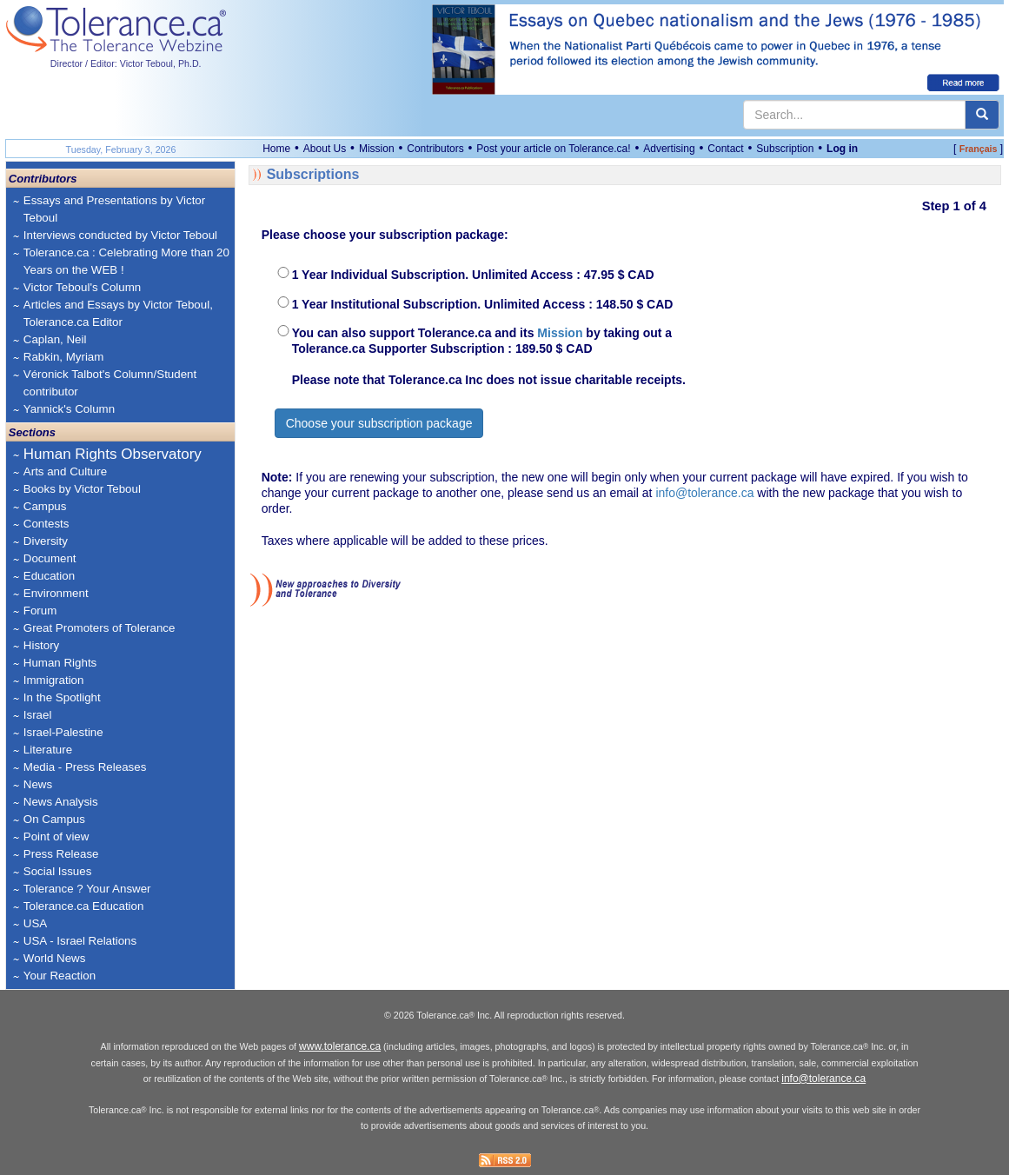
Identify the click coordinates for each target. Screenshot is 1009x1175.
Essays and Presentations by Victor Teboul (114, 209)
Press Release (61, 853)
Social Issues (57, 871)
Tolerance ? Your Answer (87, 888)
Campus (45, 506)
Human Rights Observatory (112, 454)
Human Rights (59, 662)
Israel (37, 714)
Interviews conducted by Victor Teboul (120, 235)
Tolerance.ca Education (83, 906)
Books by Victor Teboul (82, 488)
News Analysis (60, 801)
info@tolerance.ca (704, 493)
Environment (56, 593)
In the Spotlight (62, 697)
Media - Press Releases (84, 766)
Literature (47, 749)
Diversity (45, 541)
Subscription (784, 149)
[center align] (982, 114)
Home (276, 149)
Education (49, 575)
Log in (842, 149)
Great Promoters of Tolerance (99, 627)
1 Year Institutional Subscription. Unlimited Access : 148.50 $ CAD (483, 304)
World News (54, 958)
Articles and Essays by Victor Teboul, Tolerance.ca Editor (118, 313)
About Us (324, 149)
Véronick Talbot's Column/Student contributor (109, 383)
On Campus (54, 819)
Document (49, 558)
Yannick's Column (69, 408)
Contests (46, 523)
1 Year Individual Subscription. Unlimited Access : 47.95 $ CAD (473, 275)
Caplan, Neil (55, 339)
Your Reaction (59, 975)
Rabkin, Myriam (63, 356)
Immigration (53, 680)
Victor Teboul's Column (82, 287)
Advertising (668, 149)
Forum (40, 610)
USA (35, 923)
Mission (377, 149)
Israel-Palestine (63, 732)
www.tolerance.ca (340, 1046)
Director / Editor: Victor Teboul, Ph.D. (126, 63)
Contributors (435, 149)
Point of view (56, 836)
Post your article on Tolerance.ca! (553, 149)
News (37, 784)
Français (978, 148)
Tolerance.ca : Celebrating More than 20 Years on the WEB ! (126, 261)
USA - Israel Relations (79, 940)
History (41, 645)
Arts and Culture (65, 471)
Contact (725, 149)
